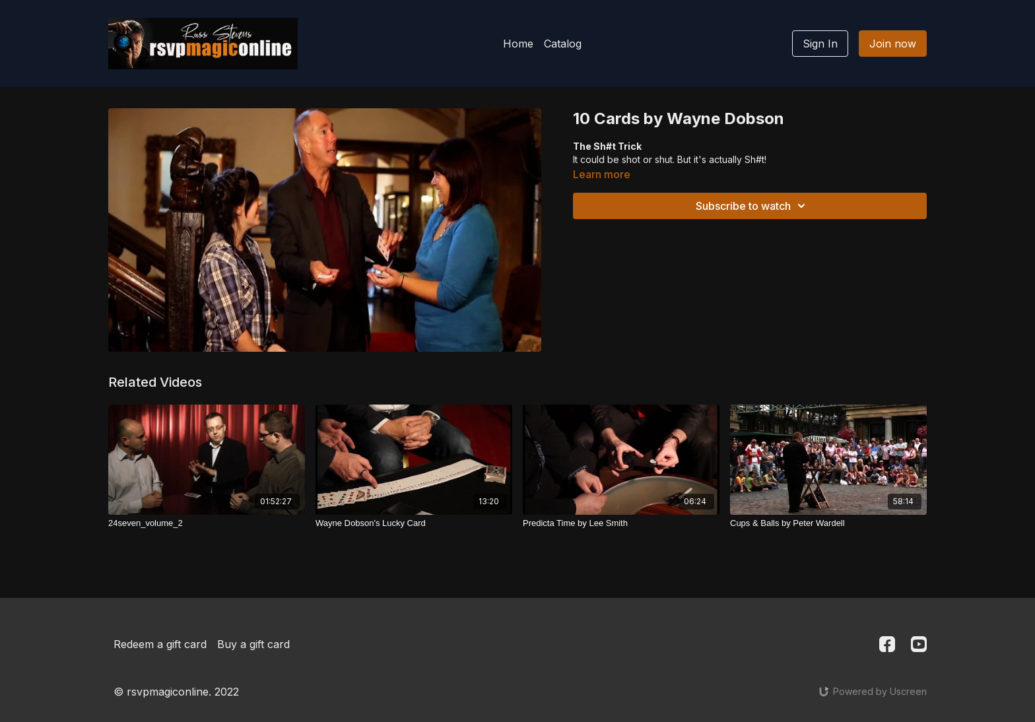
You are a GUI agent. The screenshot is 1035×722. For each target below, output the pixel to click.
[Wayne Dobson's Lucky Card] (414, 523)
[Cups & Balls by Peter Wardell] (828, 523)
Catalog (563, 43)
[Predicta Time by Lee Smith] (621, 523)
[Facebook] (887, 644)
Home (518, 43)
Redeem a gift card (160, 644)
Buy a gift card (253, 644)
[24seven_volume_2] (206, 523)
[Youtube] (919, 644)
